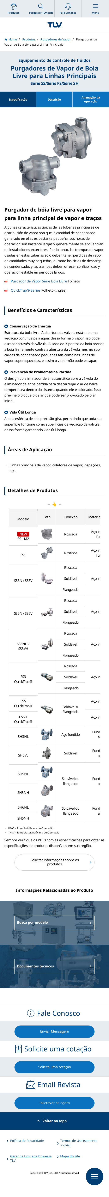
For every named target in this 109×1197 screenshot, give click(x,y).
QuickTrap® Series (26, 290)
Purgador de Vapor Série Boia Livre (39, 281)
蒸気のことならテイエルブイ (54, 24)
